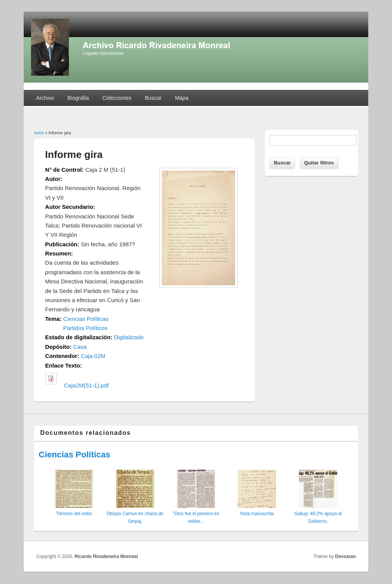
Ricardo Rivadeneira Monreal (106, 556)
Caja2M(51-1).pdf (86, 385)
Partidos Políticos (85, 328)
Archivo (45, 98)
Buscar (153, 98)
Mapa (181, 98)
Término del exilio (74, 513)
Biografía (78, 98)
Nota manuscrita (257, 513)
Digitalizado (129, 337)
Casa (80, 346)
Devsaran (345, 556)
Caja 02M (93, 356)
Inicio (39, 132)
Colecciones (116, 98)
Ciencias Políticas (85, 319)
